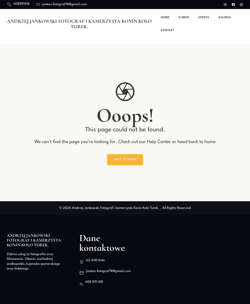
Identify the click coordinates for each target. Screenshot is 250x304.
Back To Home (125, 159)
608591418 (22, 4)
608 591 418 (94, 282)
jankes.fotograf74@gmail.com (64, 4)
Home (165, 17)
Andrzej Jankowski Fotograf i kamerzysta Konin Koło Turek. (79, 24)
